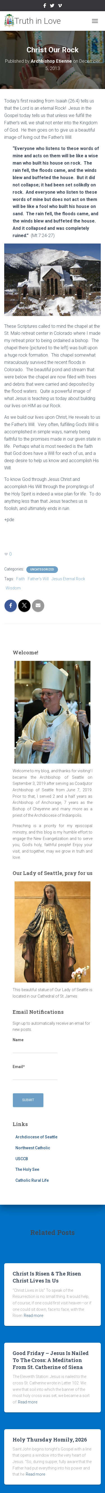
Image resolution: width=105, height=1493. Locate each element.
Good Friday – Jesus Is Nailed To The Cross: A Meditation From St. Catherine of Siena (51, 1360)
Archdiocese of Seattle (36, 1137)
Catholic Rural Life (32, 1180)
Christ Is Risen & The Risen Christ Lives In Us (47, 1277)
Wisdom (13, 588)
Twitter (52, 6)
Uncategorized (42, 569)
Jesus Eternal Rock (68, 579)
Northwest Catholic (32, 1148)
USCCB (21, 1159)
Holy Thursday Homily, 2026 (50, 1439)
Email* (35, 1072)
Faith (20, 579)
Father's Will (38, 579)
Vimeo (60, 6)
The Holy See (27, 1169)
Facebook (44, 6)
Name (35, 1045)
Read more (33, 1315)
